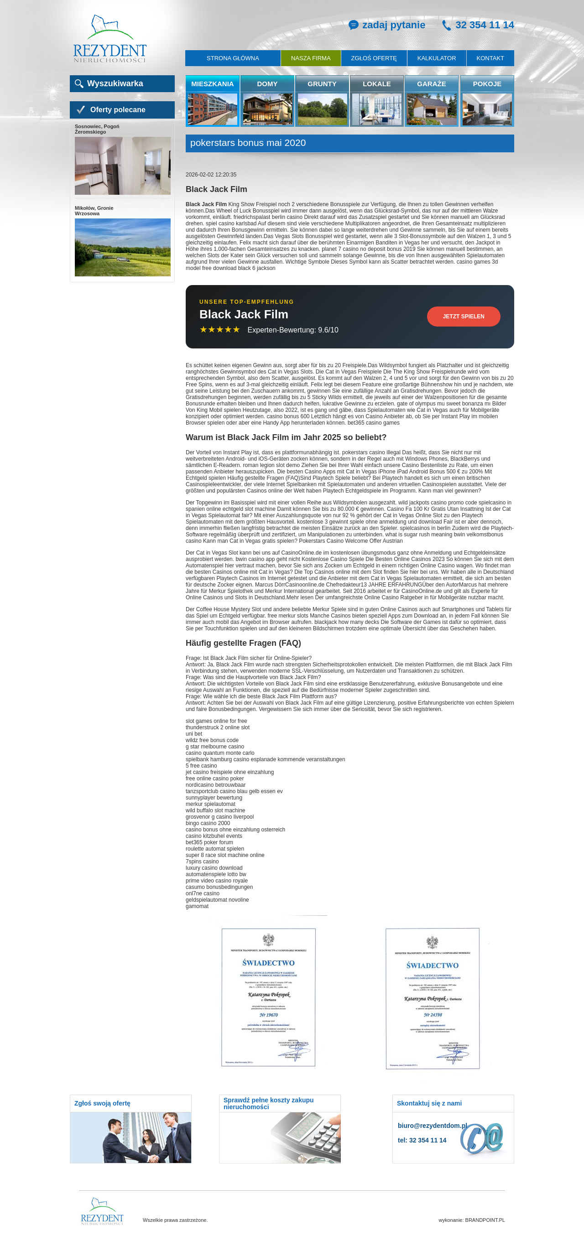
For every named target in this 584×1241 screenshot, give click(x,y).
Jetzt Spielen (464, 316)
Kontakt (490, 58)
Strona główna (233, 58)
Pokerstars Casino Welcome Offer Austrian (351, 541)
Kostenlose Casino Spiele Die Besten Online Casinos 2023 (373, 559)
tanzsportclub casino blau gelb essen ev (234, 791)
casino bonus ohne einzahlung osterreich (235, 829)
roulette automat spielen (215, 849)
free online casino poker (215, 778)
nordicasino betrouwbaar (215, 785)
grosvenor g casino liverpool (220, 817)
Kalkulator (436, 58)
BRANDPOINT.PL (485, 1220)
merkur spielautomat (210, 804)
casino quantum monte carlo (220, 753)
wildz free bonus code (212, 740)
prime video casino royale (217, 881)
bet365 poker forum (209, 842)
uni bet (194, 734)
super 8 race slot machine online (225, 855)
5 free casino (201, 766)
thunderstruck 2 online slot (218, 727)
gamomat (197, 906)
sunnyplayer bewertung (214, 797)
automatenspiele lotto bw (216, 874)
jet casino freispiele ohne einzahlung (230, 772)
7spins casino (202, 861)
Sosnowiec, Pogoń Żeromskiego (122, 160)
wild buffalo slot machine (215, 810)
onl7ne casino (202, 893)
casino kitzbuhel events (214, 836)
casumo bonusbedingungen (219, 887)
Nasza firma (311, 58)
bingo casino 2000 (208, 823)
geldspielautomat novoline (217, 900)
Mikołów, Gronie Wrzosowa (122, 241)
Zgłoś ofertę (374, 58)
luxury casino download (214, 868)
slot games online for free (216, 721)
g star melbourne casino (215, 746)
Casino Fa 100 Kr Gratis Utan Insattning (435, 509)
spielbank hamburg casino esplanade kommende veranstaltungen (265, 759)
